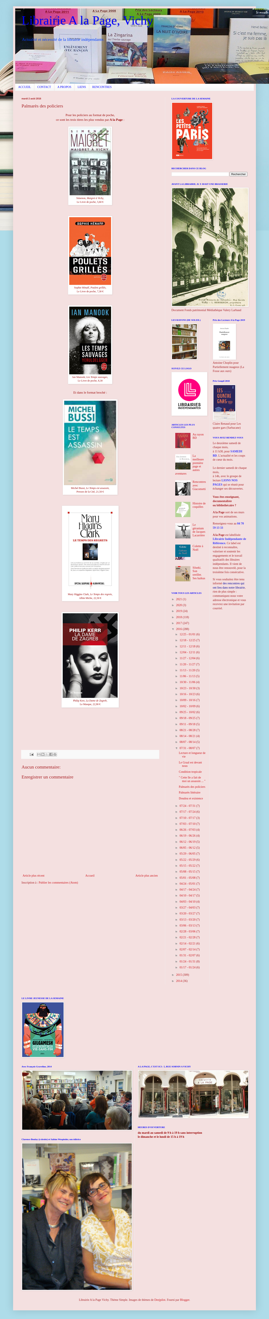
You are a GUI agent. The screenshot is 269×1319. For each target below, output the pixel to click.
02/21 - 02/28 (187, 937)
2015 (179, 974)
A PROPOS (64, 87)
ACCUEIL (24, 87)
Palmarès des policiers (192, 786)
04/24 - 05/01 (187, 883)
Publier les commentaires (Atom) (58, 882)
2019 (179, 611)
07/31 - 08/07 (187, 748)
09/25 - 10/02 (187, 712)
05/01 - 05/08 (187, 877)
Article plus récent (33, 875)
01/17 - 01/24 (187, 967)
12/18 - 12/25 (187, 640)
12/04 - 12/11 (187, 652)
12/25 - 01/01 (187, 634)
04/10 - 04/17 (187, 895)
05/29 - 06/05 (187, 853)
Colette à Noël (198, 548)
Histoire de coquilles (199, 505)
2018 (179, 617)
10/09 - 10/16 (187, 700)
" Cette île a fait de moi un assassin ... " (192, 779)
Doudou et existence (191, 798)
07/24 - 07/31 (187, 805)
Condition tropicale (190, 771)
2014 (179, 981)
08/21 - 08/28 (187, 730)
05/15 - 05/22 (187, 865)
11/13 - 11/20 (187, 670)
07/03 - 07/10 (187, 823)
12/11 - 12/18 (187, 646)
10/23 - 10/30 (187, 688)
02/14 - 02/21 (187, 943)
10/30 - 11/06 (187, 682)
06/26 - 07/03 (187, 829)
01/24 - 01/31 (187, 961)
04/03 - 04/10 (187, 901)
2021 (179, 599)
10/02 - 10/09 (187, 706)
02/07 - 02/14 (187, 949)
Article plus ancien (146, 875)
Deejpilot (159, 1299)
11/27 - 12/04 (187, 658)
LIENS (81, 87)
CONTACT (44, 87)
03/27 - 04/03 (187, 907)
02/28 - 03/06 (187, 931)
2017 (179, 623)
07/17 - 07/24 (187, 811)
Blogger (184, 1299)
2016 (179, 629)
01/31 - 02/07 (187, 955)
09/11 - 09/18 (187, 724)
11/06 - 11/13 (187, 676)
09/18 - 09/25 (187, 718)
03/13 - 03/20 (187, 919)
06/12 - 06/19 (187, 841)
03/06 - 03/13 (187, 925)
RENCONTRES (102, 87)
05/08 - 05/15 (187, 871)
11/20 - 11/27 (187, 664)
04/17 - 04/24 (187, 889)
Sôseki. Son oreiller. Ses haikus (199, 573)
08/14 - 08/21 (187, 736)
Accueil (90, 875)
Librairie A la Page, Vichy (87, 20)
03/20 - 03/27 (187, 913)
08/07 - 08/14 (187, 742)
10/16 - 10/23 (187, 694)
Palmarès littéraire (189, 792)
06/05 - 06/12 (187, 847)
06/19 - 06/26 (187, 835)
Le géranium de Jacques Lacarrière (199, 530)
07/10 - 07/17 (187, 817)
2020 (179, 605)
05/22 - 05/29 (187, 859)
